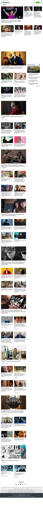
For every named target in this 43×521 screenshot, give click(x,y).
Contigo (15, 514)
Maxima (34, 514)
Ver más (40, 86)
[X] (18, 507)
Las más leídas (36, 65)
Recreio (31, 514)
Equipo (24, 515)
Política (8, 510)
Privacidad (21, 515)
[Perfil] (21, 505)
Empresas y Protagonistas (38, 510)
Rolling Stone (25, 514)
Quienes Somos (14, 515)
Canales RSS (10, 515)
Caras (13, 514)
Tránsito (33, 515)
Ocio (25, 510)
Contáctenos (18, 515)
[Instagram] (22, 507)
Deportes (23, 510)
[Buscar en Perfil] (41, 0)
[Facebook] (16, 507)
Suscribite (38, 2)
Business (33, 510)
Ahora (2, 510)
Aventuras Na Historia (19, 514)
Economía (11, 510)
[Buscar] (37, 0)
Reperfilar (30, 510)
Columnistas (5, 510)
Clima (20, 510)
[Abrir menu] (1, 2)
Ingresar (34, 2)
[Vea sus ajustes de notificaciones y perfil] (41, 2)
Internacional (17, 510)
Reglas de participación (29, 515)
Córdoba (27, 510)
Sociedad (14, 510)
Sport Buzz (28, 514)
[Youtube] (20, 507)
